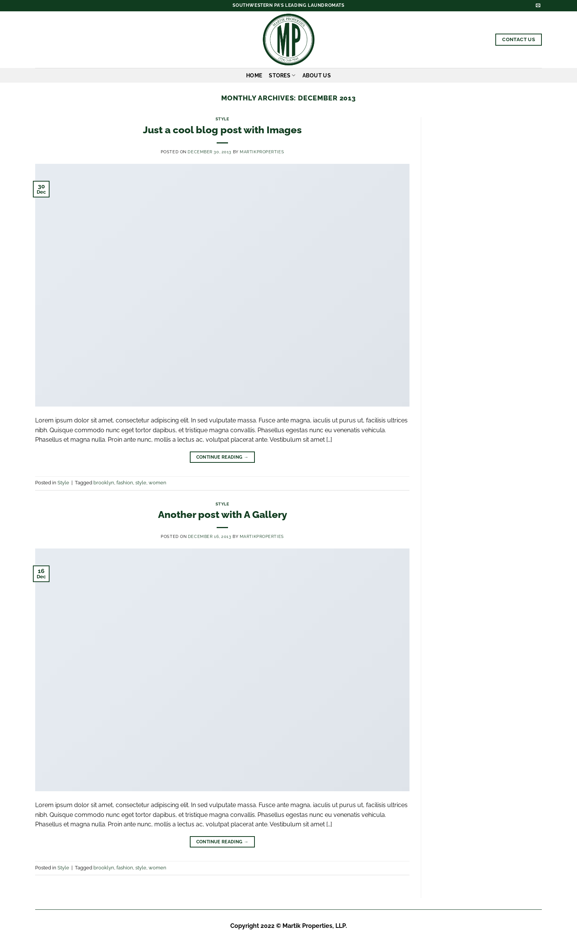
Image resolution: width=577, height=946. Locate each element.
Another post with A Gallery (222, 514)
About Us (316, 75)
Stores (282, 75)
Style (223, 119)
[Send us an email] (538, 5)
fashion (124, 482)
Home (254, 75)
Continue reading (222, 457)
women (157, 482)
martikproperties (262, 151)
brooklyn (103, 482)
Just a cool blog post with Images (222, 130)
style (140, 482)
